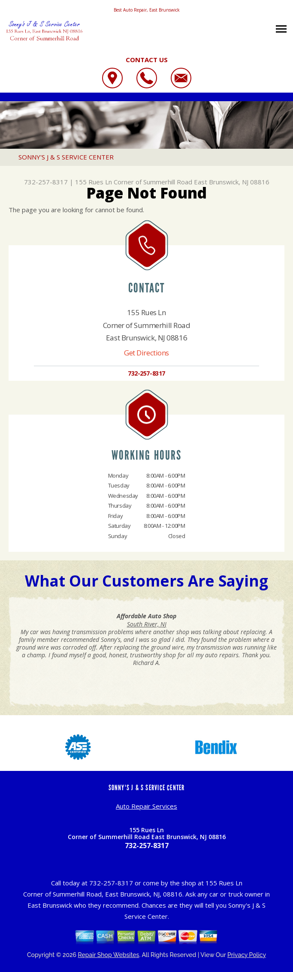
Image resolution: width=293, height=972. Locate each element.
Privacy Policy (246, 954)
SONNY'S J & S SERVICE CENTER (66, 157)
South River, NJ (146, 624)
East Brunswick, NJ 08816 (231, 182)
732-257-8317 (46, 182)
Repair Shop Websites (108, 954)
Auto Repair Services (146, 806)
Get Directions (146, 353)
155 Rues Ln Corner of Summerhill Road (133, 182)
